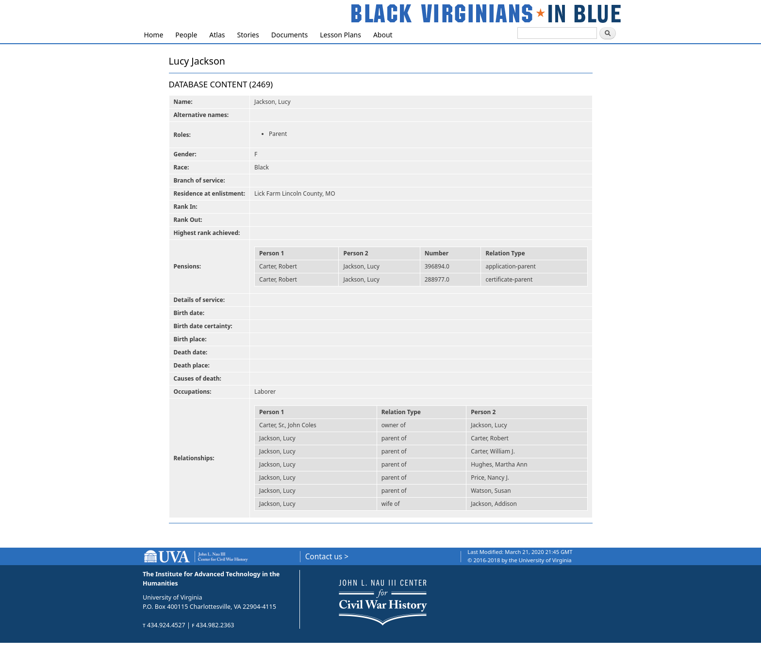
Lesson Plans (340, 34)
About (383, 34)
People (186, 34)
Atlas (217, 34)
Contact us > (326, 557)
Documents (289, 34)
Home (154, 34)
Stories (248, 34)
